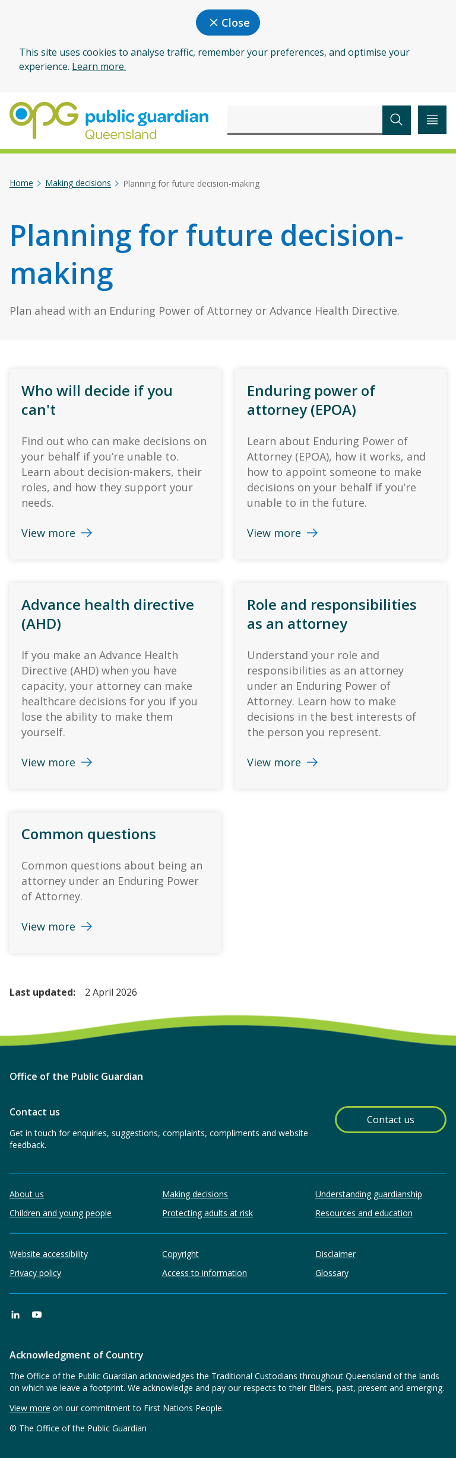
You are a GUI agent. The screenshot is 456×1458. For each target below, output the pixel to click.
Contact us (390, 1119)
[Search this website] (304, 120)
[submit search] (396, 120)
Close (228, 22)
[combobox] (304, 120)
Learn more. (99, 66)
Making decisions (78, 183)
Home (21, 183)
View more (30, 1408)
